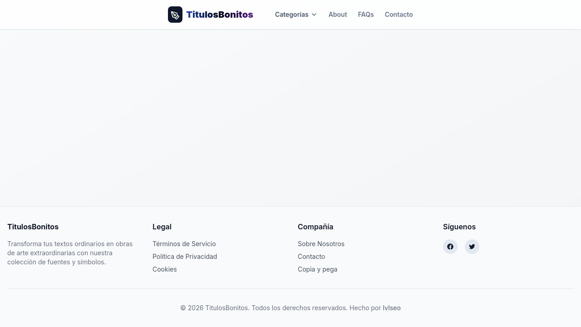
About (338, 14)
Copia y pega (317, 269)
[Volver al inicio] (210, 14)
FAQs (366, 14)
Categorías (296, 14)
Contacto (399, 14)
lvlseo (391, 308)
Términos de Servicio (184, 244)
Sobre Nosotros (321, 244)
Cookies (165, 269)
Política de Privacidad (185, 256)
